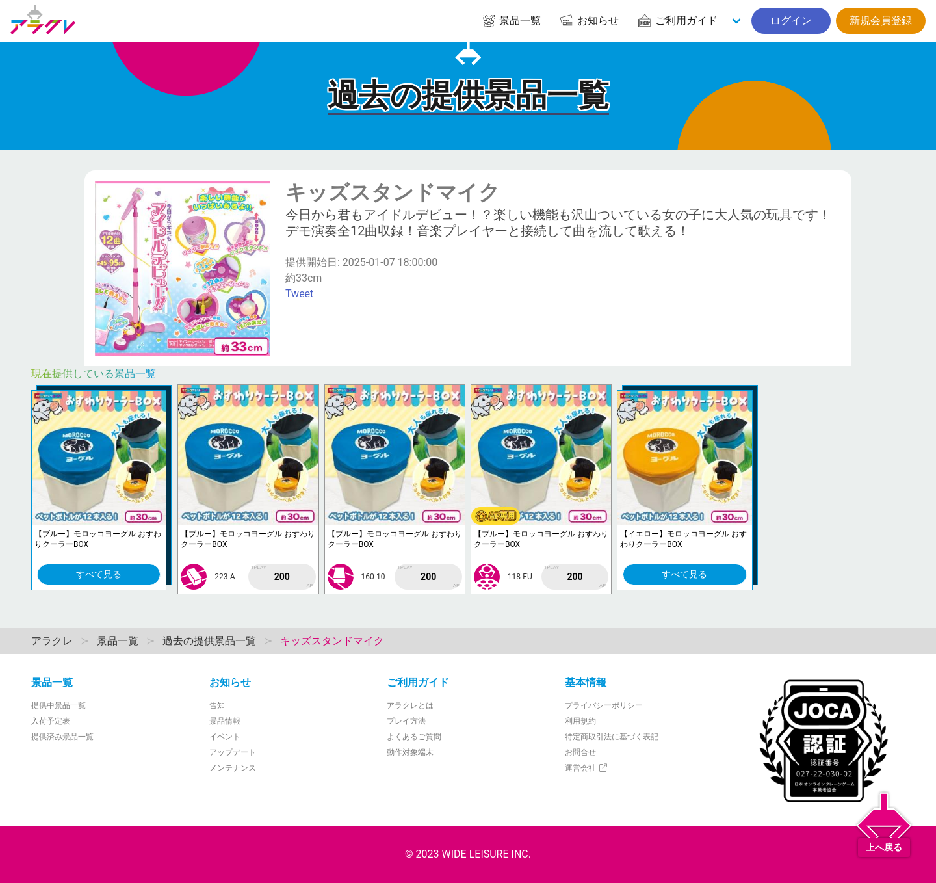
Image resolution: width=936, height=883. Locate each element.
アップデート (232, 752)
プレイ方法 (406, 721)
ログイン (791, 20)
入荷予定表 (50, 721)
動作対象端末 (410, 752)
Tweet (299, 293)
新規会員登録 (881, 20)
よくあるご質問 (414, 736)
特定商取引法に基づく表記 (611, 736)
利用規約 (580, 721)
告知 (217, 705)
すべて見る (99, 574)
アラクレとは (410, 705)
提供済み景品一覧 (62, 736)
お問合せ (580, 752)
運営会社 (586, 767)
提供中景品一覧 (58, 705)
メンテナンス (232, 767)
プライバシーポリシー (604, 705)
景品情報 (224, 721)
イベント (224, 736)
